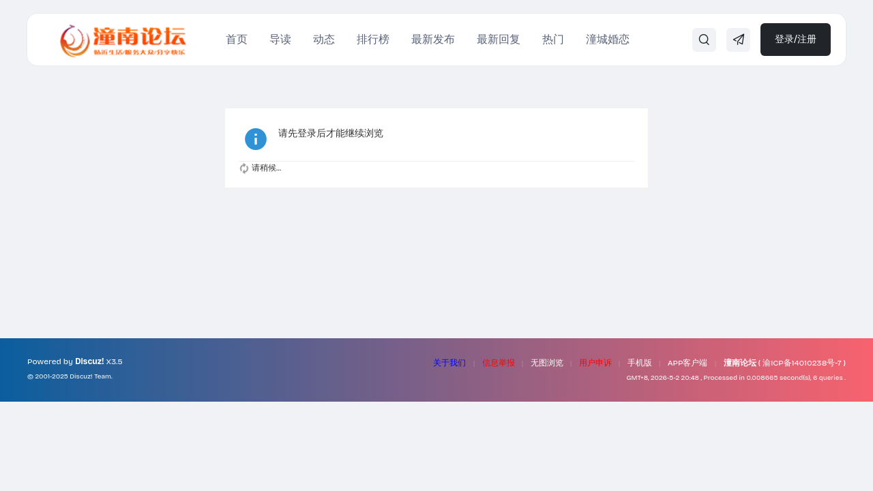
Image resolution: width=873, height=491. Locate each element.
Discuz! (89, 361)
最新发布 (433, 39)
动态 (324, 39)
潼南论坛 (740, 363)
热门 (553, 39)
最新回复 (498, 39)
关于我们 (449, 363)
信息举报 (498, 363)
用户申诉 (595, 363)
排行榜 (373, 39)
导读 (280, 39)
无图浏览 (547, 363)
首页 (237, 39)
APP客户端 (688, 363)
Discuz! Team (90, 376)
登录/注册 (795, 39)
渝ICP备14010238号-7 (802, 363)
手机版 (639, 363)
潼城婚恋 (608, 39)
